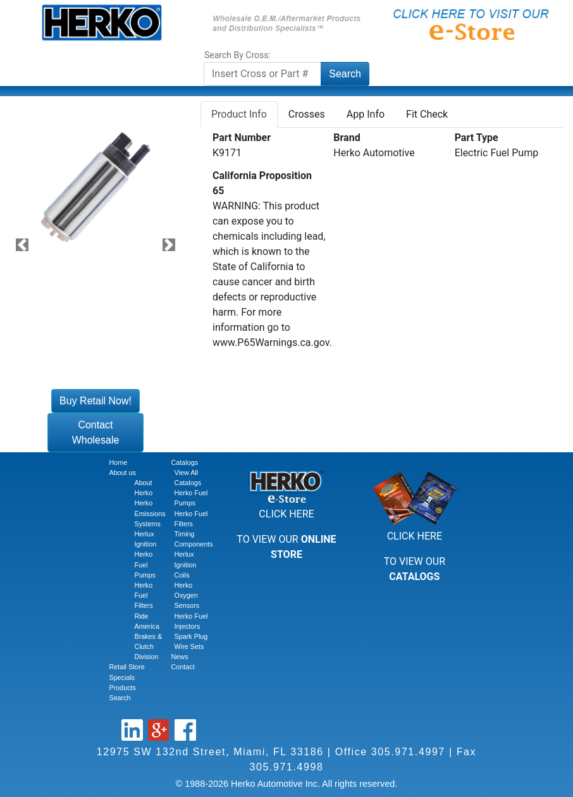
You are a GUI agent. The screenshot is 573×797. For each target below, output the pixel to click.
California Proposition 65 (262, 183)
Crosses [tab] (306, 114)
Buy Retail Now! (95, 400)
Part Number (242, 138)
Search (345, 73)
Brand (346, 138)
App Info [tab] (366, 114)
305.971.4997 (408, 751)
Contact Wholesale (96, 432)
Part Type (476, 138)
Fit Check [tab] (427, 114)
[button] (22, 245)
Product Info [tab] (239, 114)
